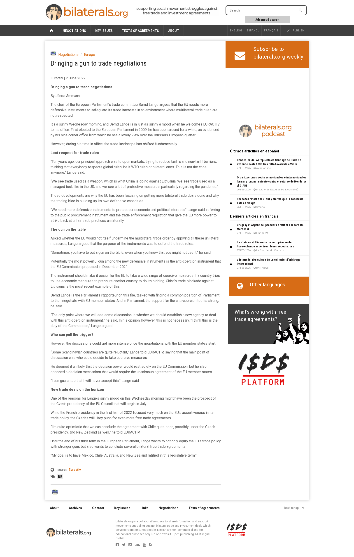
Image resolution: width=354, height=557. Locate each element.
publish (295, 30)
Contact (98, 508)
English (236, 30)
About (173, 31)
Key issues (104, 31)
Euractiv (75, 470)
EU (60, 476)
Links (144, 508)
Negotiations (74, 31)
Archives (75, 508)
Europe (89, 54)
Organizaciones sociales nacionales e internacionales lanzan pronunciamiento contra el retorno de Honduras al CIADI (272, 181)
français (271, 30)
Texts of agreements (140, 31)
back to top (294, 508)
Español (253, 30)
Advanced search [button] (267, 19)
